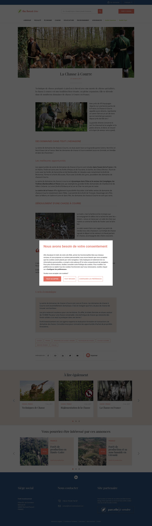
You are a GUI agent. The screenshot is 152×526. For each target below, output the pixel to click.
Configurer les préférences (90, 279)
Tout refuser (69, 279)
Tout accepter (52, 279)
